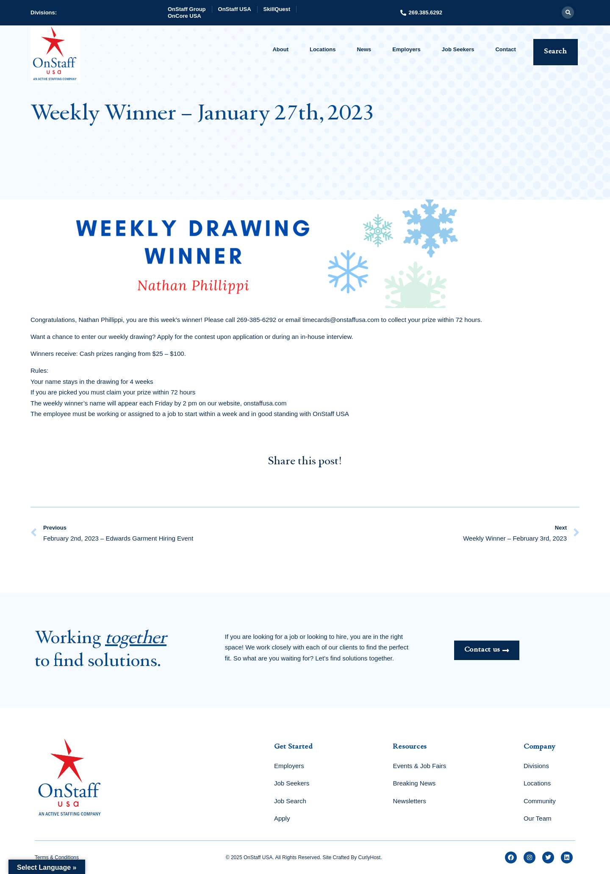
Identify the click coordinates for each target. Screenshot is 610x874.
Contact (505, 49)
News (364, 49)
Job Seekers (458, 49)
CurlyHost (369, 857)
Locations (323, 49)
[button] (568, 12)
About (280, 49)
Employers (406, 49)
